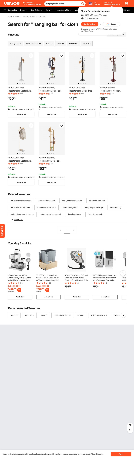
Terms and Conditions (110, 29)
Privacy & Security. (97, 454)
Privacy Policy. (88, 31)
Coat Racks (42, 16)
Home (10, 16)
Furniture (17, 16)
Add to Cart (21, 114)
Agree (121, 454)
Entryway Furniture (29, 16)
